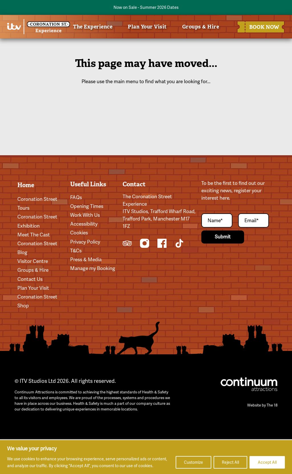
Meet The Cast (33, 235)
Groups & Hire (200, 26)
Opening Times (86, 206)
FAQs (76, 197)
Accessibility (84, 224)
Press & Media (86, 259)
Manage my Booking (92, 268)
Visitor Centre (32, 261)
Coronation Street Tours (37, 203)
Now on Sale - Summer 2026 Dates (146, 7)
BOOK (262, 27)
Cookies (79, 233)
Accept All (267, 462)
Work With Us (85, 215)
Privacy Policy (85, 242)
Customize (193, 462)
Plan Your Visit (147, 26)
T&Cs (76, 251)
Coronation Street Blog (37, 248)
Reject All (230, 462)
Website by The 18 (262, 405)
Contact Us (29, 279)
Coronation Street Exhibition (37, 221)
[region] (146, 457)
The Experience (92, 26)
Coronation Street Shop (37, 301)
